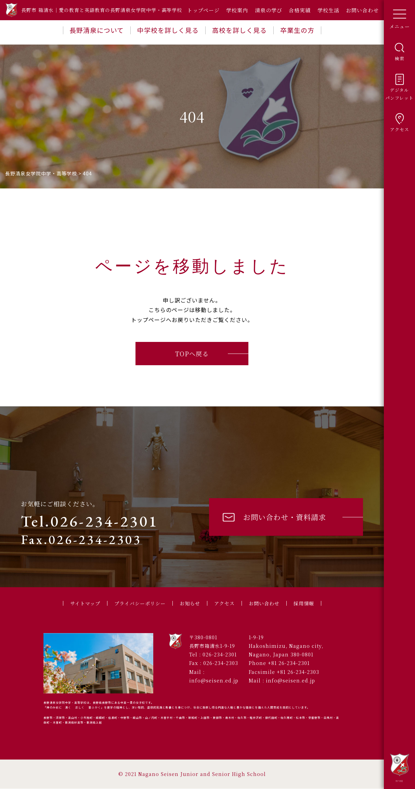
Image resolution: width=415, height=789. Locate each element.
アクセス (226, 603)
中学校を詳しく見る (168, 30)
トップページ (203, 10)
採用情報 (309, 603)
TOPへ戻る (192, 353)
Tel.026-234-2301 (89, 521)
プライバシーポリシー (138, 603)
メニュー (399, 17)
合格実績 (300, 10)
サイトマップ (80, 603)
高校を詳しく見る (239, 30)
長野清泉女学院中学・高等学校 (399, 767)
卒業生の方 (297, 30)
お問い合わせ (362, 10)
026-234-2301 (220, 654)
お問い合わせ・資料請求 (273, 516)
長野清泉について (96, 30)
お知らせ (190, 603)
